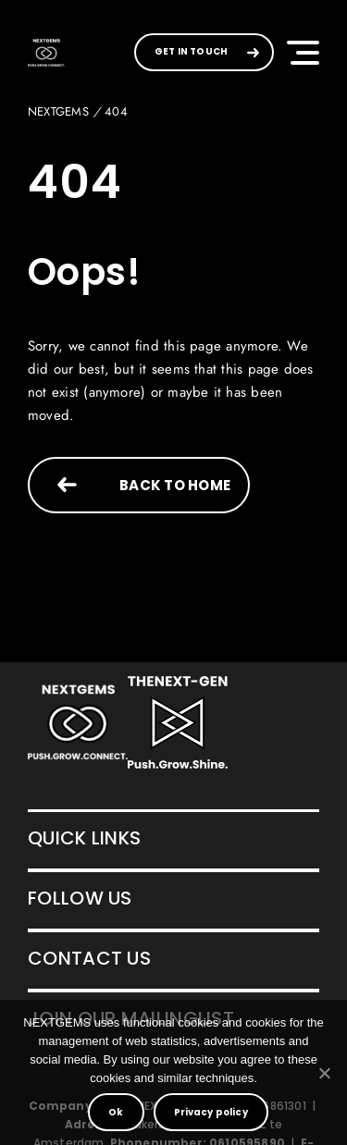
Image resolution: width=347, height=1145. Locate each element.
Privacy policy (211, 1112)
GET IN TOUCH (191, 51)
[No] (324, 1073)
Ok (115, 1112)
